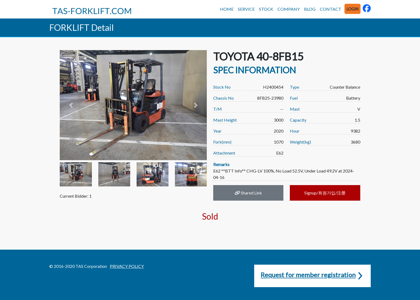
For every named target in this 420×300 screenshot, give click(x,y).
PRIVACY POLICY (127, 266)
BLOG (310, 9)
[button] (71, 105)
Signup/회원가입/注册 (325, 192)
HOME (227, 9)
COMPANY (289, 9)
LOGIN (352, 9)
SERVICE (246, 9)
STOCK (266, 9)
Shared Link (248, 192)
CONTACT (330, 9)
